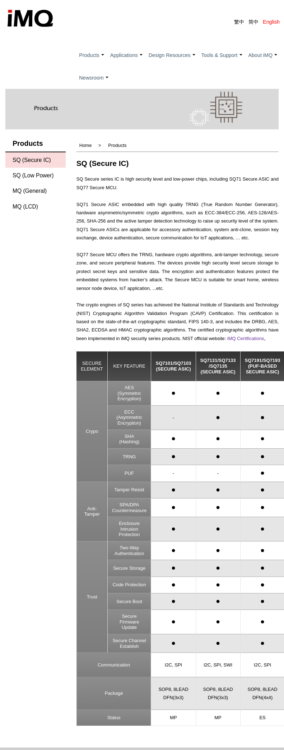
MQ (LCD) (25, 207)
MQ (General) (30, 191)
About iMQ (263, 59)
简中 (253, 22)
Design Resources (172, 59)
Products (91, 59)
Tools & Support (222, 59)
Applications (126, 59)
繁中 (239, 22)
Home (85, 145)
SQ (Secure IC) (32, 160)
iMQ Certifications (245, 338)
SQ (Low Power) (33, 176)
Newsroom (94, 82)
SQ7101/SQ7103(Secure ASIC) (173, 366)
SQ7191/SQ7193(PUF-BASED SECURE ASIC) (262, 366)
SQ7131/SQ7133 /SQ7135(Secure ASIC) (218, 366)
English (271, 22)
